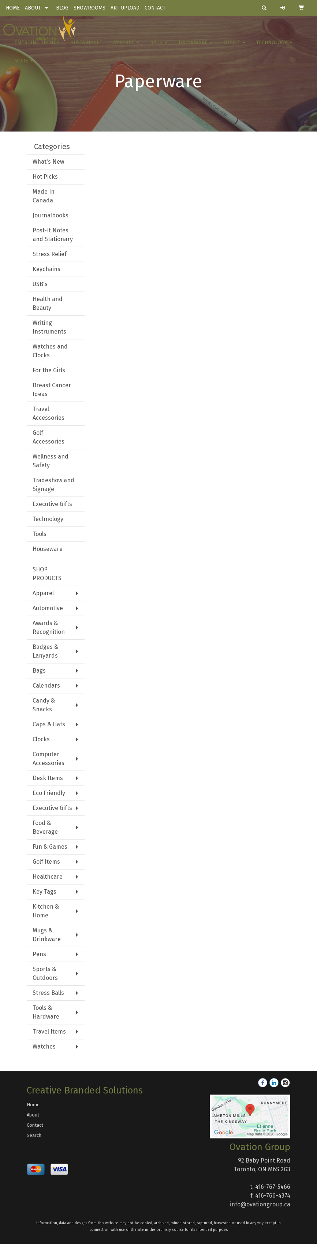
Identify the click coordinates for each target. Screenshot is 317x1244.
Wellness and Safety (50, 461)
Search (34, 1135)
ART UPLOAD (125, 8)
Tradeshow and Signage (53, 484)
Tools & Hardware (46, 1012)
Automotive (48, 608)
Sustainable (86, 47)
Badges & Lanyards (45, 651)
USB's (40, 284)
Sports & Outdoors (45, 973)
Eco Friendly (49, 793)
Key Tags (44, 891)
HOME (13, 8)
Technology (274, 47)
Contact (35, 1125)
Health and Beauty (48, 303)
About (33, 1115)
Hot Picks (45, 176)
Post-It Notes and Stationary (53, 235)
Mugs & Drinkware (47, 935)
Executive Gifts (52, 504)
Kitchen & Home (46, 911)
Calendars (46, 685)
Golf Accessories (48, 437)
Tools (39, 533)
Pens (39, 954)
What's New (48, 161)
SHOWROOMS (89, 8)
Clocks (41, 739)
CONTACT (155, 8)
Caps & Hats (49, 724)
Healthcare (48, 876)
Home (33, 1104)
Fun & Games (50, 846)
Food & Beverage (45, 827)
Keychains (46, 269)
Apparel (126, 47)
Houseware (48, 548)
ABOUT (33, 8)
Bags (159, 47)
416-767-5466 (272, 1186)
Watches (44, 1046)
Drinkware (196, 47)
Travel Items (49, 1031)
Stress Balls (48, 992)
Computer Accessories (48, 758)
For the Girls (49, 370)
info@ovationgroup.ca (260, 1204)
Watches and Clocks (50, 351)
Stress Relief (50, 254)
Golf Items (46, 861)
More (23, 65)
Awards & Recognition (49, 627)
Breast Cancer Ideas (52, 389)
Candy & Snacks (44, 705)
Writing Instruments (49, 327)
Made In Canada (44, 196)
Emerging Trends (37, 47)
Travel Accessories (48, 413)
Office (234, 47)
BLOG (62, 8)
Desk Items (48, 778)
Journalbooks (50, 215)
